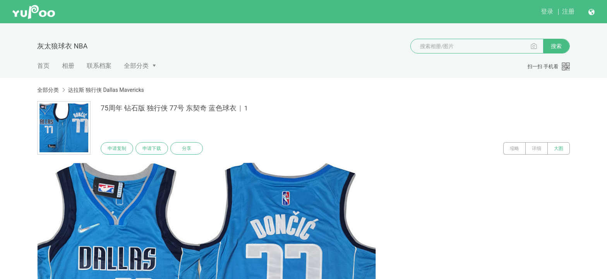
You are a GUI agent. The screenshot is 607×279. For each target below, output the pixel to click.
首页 (43, 65)
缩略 (514, 148)
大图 (558, 148)
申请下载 (151, 148)
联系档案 (99, 65)
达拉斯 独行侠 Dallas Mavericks (106, 90)
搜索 (556, 46)
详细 (536, 148)
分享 (186, 148)
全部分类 (136, 65)
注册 (568, 11)
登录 (547, 11)
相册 (68, 65)
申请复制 (117, 148)
